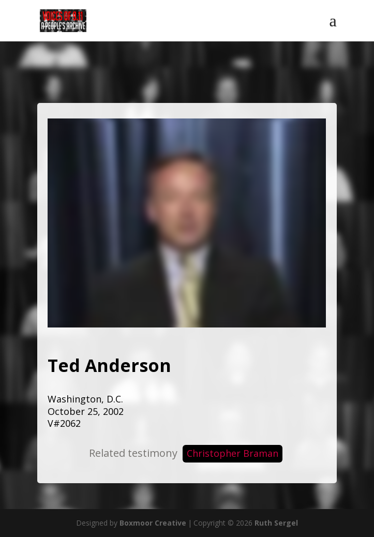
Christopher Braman (232, 453)
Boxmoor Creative (152, 523)
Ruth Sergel (276, 523)
